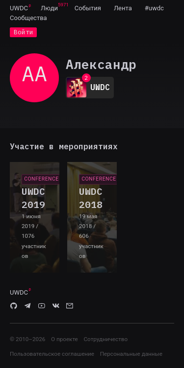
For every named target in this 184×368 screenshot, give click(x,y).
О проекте (64, 339)
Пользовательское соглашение (52, 353)
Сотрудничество (105, 339)
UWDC (19, 8)
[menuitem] (19, 7)
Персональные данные (131, 353)
